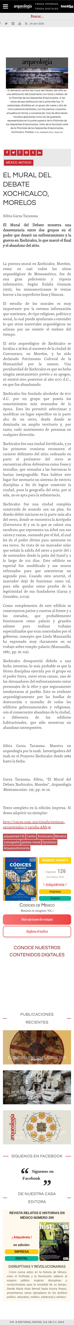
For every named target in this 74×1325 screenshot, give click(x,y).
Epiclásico (49, 842)
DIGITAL (22, 1258)
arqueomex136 (14, 836)
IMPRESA (22, 1251)
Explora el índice (37, 931)
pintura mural (31, 842)
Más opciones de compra (37, 919)
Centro (31, 836)
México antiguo (18, 162)
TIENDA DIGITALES (46, 9)
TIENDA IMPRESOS (46, 4)
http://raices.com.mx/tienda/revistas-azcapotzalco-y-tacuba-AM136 (34, 824)
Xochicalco (45, 836)
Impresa (55, 891)
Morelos (60, 836)
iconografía (12, 842)
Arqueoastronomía (17, 848)
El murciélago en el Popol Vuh (37, 1057)
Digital (55, 898)
